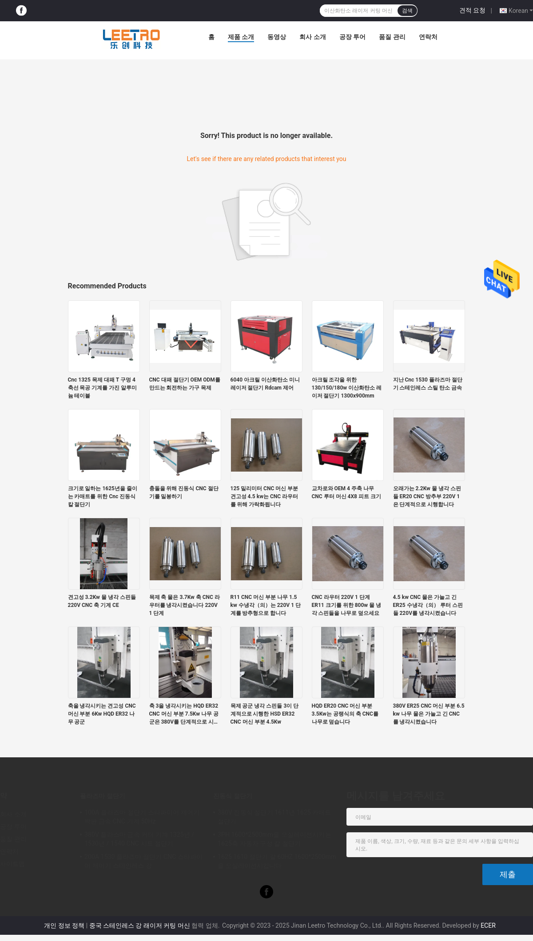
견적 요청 (472, 10)
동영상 (276, 36)
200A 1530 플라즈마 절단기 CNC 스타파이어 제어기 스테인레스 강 (143, 861)
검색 (407, 11)
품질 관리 (392, 36)
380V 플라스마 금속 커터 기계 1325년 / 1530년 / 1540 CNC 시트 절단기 (139, 839)
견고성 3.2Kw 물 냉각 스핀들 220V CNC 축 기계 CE (102, 601)
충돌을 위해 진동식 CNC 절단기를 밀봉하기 (184, 492)
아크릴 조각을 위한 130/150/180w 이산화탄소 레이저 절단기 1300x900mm (347, 388)
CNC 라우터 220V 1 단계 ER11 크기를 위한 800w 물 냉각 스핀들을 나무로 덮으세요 (347, 605)
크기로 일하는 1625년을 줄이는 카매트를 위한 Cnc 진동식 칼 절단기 (103, 496)
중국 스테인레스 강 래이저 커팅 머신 (139, 925)
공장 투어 (352, 36)
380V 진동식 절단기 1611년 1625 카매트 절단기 (274, 817)
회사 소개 (312, 36)
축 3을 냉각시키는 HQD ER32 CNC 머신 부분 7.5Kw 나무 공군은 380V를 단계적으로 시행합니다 (184, 714)
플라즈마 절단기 (102, 795)
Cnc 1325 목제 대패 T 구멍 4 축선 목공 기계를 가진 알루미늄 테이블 (102, 388)
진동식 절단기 (232, 795)
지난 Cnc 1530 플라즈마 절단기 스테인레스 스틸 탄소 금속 (427, 384)
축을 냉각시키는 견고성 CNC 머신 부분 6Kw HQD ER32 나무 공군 (102, 714)
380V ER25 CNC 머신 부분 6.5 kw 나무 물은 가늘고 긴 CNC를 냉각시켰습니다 (429, 714)
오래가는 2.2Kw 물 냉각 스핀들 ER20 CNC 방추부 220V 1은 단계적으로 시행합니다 (427, 496)
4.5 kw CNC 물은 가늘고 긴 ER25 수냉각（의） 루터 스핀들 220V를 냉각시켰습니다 (428, 605)
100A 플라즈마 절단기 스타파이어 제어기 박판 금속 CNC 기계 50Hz (141, 817)
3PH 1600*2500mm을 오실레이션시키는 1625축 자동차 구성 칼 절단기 (274, 839)
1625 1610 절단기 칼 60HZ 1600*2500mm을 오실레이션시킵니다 (277, 861)
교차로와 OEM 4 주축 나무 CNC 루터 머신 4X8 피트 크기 (346, 492)
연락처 (428, 36)
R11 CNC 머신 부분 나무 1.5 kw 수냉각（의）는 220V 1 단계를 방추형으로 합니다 (266, 605)
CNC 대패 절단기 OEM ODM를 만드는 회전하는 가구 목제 (184, 384)
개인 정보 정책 (64, 925)
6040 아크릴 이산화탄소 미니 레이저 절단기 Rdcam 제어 (265, 384)
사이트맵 (12, 863)
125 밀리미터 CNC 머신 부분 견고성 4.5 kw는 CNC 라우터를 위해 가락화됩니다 (264, 496)
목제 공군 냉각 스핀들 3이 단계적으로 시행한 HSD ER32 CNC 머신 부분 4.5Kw (265, 714)
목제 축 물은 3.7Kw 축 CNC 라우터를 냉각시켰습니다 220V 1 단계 (184, 605)
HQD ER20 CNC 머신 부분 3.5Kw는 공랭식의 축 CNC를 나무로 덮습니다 (345, 714)
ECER (488, 925)
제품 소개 (241, 36)
